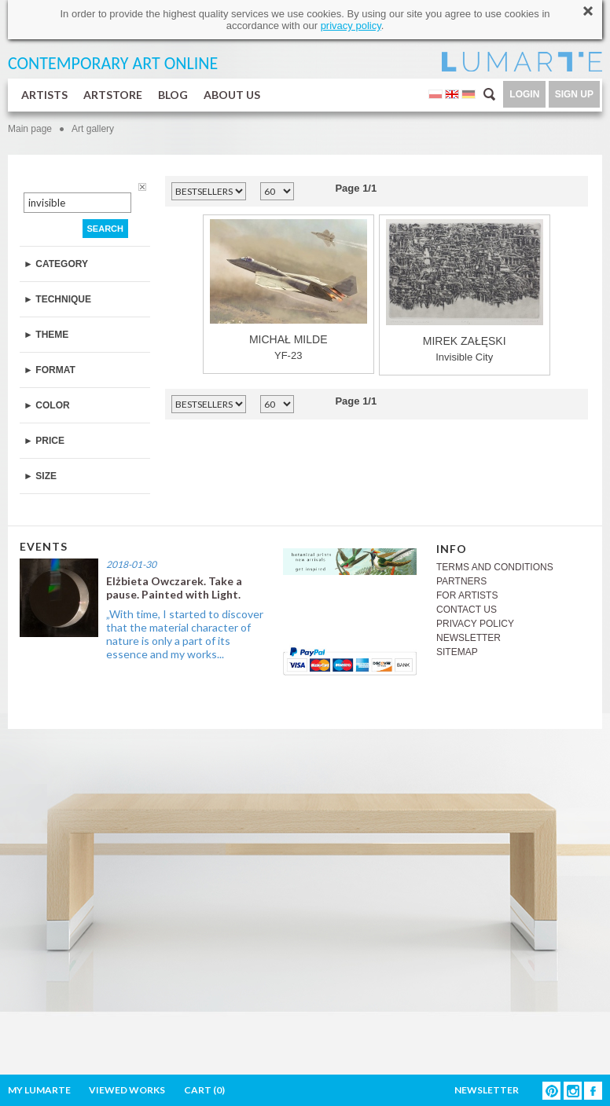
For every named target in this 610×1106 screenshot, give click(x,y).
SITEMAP (457, 651)
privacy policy (351, 25)
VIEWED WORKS (127, 1090)
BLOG (173, 94)
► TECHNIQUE (57, 299)
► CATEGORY (56, 263)
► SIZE (40, 476)
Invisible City (464, 291)
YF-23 (288, 290)
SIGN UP (574, 94)
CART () (204, 1090)
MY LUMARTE (39, 1090)
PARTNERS (461, 581)
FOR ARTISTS (467, 595)
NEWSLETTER (468, 637)
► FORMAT (49, 369)
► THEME (46, 334)
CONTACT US (466, 609)
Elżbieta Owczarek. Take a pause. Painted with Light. (174, 587)
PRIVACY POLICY (475, 623)
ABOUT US (232, 94)
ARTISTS (44, 94)
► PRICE (44, 440)
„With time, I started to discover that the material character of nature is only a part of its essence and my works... (184, 634)
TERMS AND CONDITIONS (494, 567)
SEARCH (105, 228)
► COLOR (47, 405)
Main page (30, 128)
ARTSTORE (112, 94)
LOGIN (524, 94)
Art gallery (93, 128)
